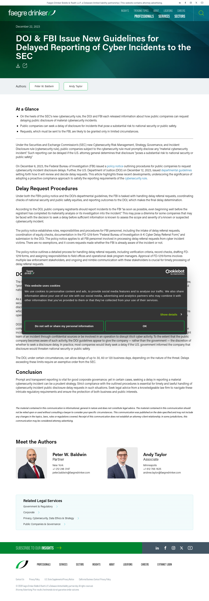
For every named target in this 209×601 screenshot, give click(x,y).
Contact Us (20, 579)
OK (145, 326)
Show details (168, 314)
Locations (127, 564)
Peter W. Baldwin (44, 86)
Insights (96, 564)
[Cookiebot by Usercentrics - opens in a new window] (168, 272)
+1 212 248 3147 (61, 469)
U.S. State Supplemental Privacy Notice (59, 579)
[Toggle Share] (24, 65)
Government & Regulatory (40, 506)
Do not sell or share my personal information (64, 326)
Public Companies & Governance (44, 524)
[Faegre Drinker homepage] (32, 13)
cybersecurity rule (136, 178)
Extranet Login (164, 564)
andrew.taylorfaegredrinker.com (162, 472)
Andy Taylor (75, 86)
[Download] (18, 65)
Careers (145, 564)
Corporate (31, 512)
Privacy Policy (34, 579)
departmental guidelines (176, 170)
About (112, 564)
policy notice (115, 166)
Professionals (44, 564)
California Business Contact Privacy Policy (95, 579)
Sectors (80, 564)
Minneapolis (150, 465)
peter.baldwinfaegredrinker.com (71, 472)
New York (58, 465)
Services (63, 564)
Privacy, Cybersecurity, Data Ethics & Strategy (51, 518)
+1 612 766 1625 (152, 469)
